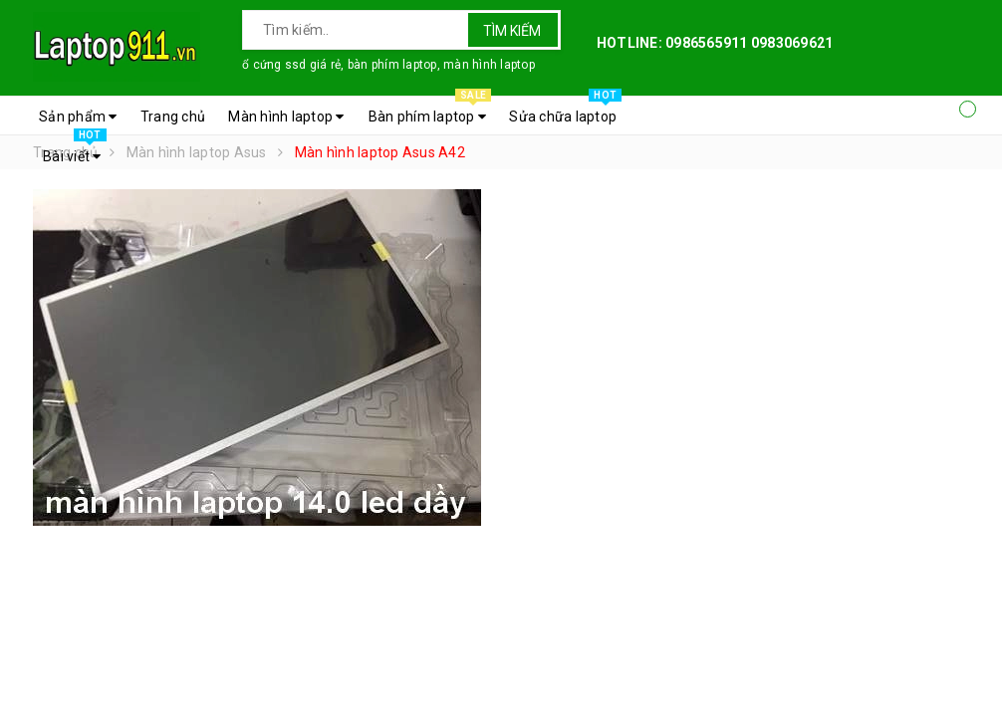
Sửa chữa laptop (565, 111)
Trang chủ (172, 116)
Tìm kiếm (512, 31)
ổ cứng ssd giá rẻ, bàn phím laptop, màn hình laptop (388, 65)
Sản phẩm (78, 116)
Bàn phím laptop (430, 111)
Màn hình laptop (286, 116)
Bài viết (75, 151)
